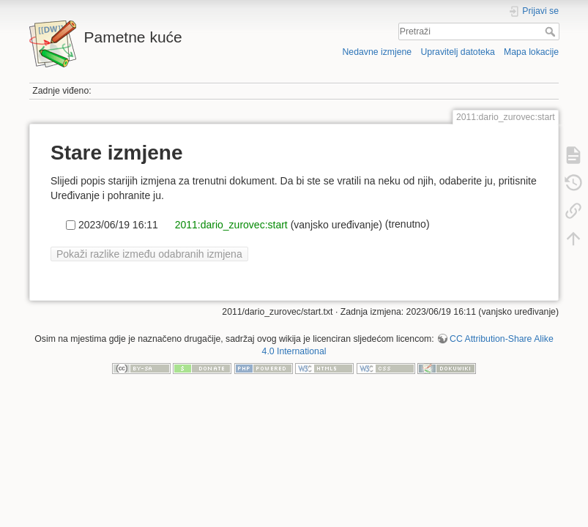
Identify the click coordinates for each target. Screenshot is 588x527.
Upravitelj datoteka (457, 52)
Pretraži (552, 31)
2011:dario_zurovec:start (230, 224)
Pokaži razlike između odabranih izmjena (149, 254)
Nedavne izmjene (377, 52)
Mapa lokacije (531, 52)
